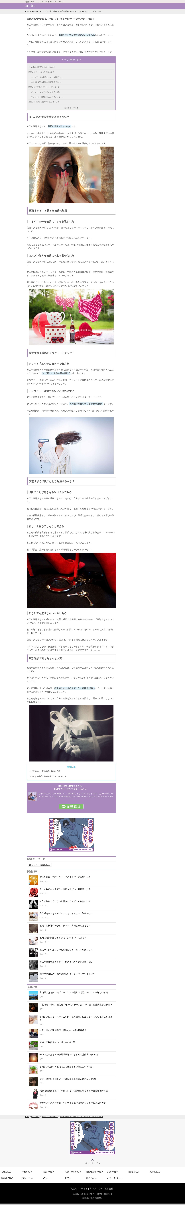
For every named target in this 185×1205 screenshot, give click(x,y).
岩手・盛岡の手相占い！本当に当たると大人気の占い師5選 (68, 1078)
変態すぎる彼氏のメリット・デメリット (44, 87)
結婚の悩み (6, 1171)
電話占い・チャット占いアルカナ (87, 1188)
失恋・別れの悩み (73, 1171)
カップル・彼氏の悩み (50, 11)
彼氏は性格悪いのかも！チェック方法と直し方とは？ (65, 925)
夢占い (68, 1178)
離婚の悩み (134, 1171)
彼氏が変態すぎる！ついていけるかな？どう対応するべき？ (81, 11)
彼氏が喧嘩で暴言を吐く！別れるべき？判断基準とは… (66, 961)
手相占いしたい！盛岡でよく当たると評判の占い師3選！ (67, 1066)
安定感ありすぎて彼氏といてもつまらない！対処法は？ (66, 913)
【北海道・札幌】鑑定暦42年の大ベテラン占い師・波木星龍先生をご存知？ (76, 1004)
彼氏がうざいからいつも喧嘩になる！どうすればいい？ (66, 949)
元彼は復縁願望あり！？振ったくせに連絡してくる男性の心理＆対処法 (74, 1090)
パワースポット (114, 1178)
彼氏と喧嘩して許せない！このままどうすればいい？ (65, 877)
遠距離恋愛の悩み (94, 1171)
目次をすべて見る (71, 108)
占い (45, 1178)
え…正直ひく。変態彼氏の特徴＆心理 (44, 771)
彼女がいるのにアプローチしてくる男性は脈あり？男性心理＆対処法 (73, 1102)
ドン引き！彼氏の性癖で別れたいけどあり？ (47, 776)
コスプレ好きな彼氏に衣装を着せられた (46, 82)
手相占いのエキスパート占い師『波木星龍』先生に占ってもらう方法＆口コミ (76, 1018)
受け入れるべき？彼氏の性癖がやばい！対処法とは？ (65, 889)
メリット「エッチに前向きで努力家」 (45, 92)
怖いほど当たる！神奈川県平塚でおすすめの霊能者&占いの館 (69, 1054)
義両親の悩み (7, 1178)
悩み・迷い (35, 11)
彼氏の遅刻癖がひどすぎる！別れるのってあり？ (63, 937)
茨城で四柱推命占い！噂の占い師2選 (57, 1042)
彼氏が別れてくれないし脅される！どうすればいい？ (65, 901)
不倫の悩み (27, 1171)
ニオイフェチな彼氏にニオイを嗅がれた (46, 77)
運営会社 (109, 1188)
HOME (27, 11)
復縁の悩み (48, 1171)
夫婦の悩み (112, 1171)
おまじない (91, 1178)
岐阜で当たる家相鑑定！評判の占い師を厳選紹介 (63, 1030)
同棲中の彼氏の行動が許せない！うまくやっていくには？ (67, 973)
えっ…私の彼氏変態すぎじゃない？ (42, 67)
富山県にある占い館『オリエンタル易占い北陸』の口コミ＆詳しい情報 (74, 992)
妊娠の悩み (155, 1171)
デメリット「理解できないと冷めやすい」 (47, 97)
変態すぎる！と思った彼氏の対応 (41, 72)
